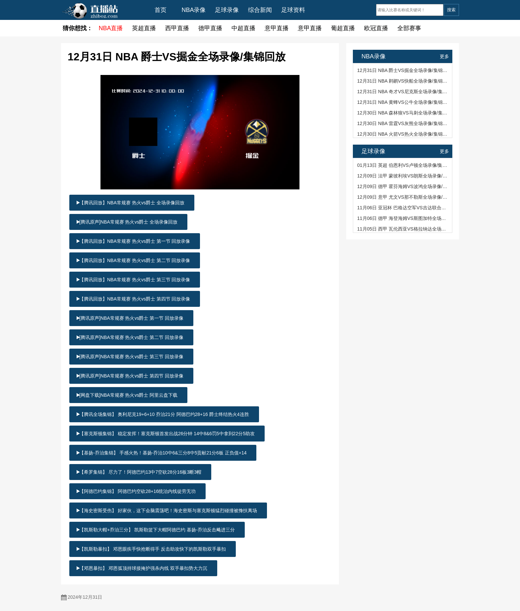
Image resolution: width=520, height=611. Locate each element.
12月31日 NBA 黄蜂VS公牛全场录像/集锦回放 (403, 102)
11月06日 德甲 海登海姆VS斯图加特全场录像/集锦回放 (403, 218)
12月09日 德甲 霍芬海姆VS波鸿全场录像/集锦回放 (403, 186)
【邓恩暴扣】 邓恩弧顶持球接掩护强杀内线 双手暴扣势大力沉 (143, 568)
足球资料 (293, 10)
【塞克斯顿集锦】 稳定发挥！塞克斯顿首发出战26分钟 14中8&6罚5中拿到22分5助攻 (167, 433)
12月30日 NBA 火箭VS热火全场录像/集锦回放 (403, 134)
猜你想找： (78, 28)
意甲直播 (277, 28)
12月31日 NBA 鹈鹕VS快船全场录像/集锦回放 (403, 81)
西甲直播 (177, 28)
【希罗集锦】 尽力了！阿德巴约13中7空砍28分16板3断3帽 (140, 472)
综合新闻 (260, 10)
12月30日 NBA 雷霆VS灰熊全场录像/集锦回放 (403, 123)
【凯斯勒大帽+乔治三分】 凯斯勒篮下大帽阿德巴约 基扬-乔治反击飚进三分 (157, 529)
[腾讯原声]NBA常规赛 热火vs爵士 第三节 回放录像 (131, 356)
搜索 (451, 9)
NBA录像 (193, 10)
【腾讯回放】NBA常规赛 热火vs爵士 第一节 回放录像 (134, 241)
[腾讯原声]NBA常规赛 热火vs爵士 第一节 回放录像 (131, 318)
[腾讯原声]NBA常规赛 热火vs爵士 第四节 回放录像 (131, 375)
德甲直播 (210, 28)
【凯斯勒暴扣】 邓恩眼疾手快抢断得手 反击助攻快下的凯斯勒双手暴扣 (152, 549)
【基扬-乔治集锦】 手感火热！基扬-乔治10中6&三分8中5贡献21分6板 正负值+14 (162, 452)
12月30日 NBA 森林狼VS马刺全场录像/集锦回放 (403, 112)
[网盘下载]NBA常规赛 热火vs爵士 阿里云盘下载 (128, 395)
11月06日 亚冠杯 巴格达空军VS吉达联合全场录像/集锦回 (403, 207)
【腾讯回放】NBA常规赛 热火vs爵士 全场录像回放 (131, 202)
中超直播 (243, 28)
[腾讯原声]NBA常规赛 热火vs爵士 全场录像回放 (128, 222)
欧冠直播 (376, 28)
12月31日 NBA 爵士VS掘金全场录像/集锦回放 (403, 70)
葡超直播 (343, 28)
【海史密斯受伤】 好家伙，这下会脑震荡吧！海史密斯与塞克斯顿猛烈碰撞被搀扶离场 (168, 510)
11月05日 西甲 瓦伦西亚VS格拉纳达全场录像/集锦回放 (403, 229)
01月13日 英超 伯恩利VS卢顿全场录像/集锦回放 (403, 165)
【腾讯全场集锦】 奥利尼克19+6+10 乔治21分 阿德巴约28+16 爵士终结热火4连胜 (164, 414)
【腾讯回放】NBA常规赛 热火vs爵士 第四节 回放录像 (134, 299)
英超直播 (144, 28)
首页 (160, 10)
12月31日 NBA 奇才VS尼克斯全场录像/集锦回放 (403, 91)
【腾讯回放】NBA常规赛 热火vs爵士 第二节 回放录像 (134, 260)
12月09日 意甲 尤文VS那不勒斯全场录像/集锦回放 (403, 197)
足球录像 (227, 10)
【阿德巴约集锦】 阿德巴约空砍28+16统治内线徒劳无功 (137, 491)
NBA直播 (110, 28)
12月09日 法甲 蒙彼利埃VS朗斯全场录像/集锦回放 (403, 175)
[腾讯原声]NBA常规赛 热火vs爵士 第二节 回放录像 (131, 337)
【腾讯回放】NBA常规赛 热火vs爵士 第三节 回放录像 (134, 279)
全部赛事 (409, 28)
